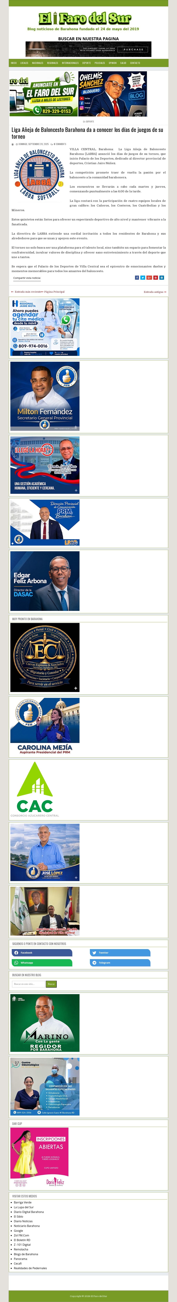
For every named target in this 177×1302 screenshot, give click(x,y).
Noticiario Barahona (27, 1226)
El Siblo (18, 1216)
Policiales (100, 63)
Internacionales (70, 63)
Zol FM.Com (21, 1235)
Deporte (86, 63)
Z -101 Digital (22, 1245)
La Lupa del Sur (24, 1207)
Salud (123, 63)
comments (60, 144)
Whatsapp (23, 963)
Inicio (14, 63)
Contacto (135, 63)
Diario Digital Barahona (29, 1212)
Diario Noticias (23, 1221)
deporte (90, 121)
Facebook (23, 953)
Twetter (100, 953)
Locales (24, 63)
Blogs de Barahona (26, 1254)
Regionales (52, 63)
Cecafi (18, 1263)
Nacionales (37, 63)
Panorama (20, 1259)
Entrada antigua (153, 292)
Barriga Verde (22, 1202)
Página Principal (54, 291)
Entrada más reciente (28, 291)
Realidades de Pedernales (30, 1268)
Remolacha (21, 1249)
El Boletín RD (22, 1240)
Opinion (113, 63)
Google (18, 1231)
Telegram (101, 963)
